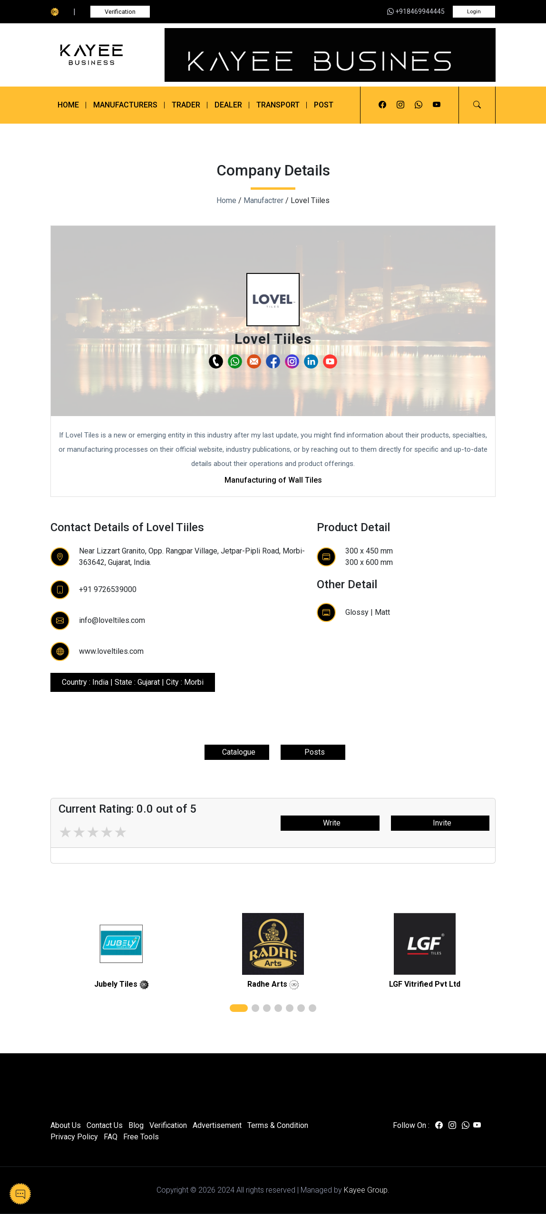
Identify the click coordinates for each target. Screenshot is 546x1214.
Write (330, 822)
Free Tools (141, 1136)
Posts (313, 752)
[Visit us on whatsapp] (418, 105)
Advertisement (217, 1125)
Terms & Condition (277, 1125)
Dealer (228, 104)
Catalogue (236, 752)
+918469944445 (416, 11)
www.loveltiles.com (111, 651)
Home (68, 104)
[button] (477, 105)
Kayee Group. (367, 1190)
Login (474, 12)
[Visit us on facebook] (382, 105)
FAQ (110, 1136)
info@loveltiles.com (112, 620)
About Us (65, 1125)
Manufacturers (125, 104)
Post (323, 104)
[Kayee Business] (101, 54)
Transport (278, 104)
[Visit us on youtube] (436, 105)
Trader (186, 104)
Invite (440, 822)
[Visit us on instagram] (400, 105)
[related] (121, 944)
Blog (136, 1125)
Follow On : (411, 1125)
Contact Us (105, 1125)
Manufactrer (263, 200)
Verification (120, 11)
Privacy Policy (74, 1136)
